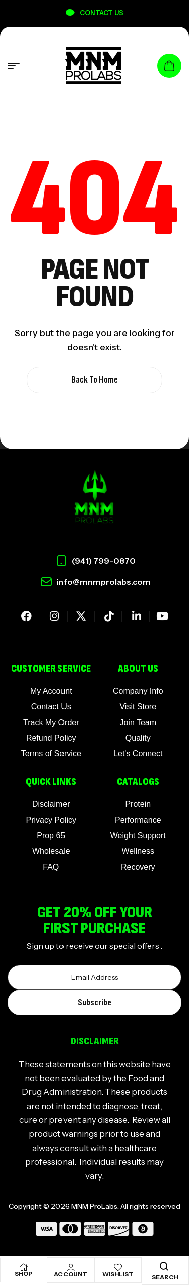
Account (70, 1274)
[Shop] (24, 1267)
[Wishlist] (117, 1267)
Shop (24, 1273)
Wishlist (118, 1274)
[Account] (70, 1267)
